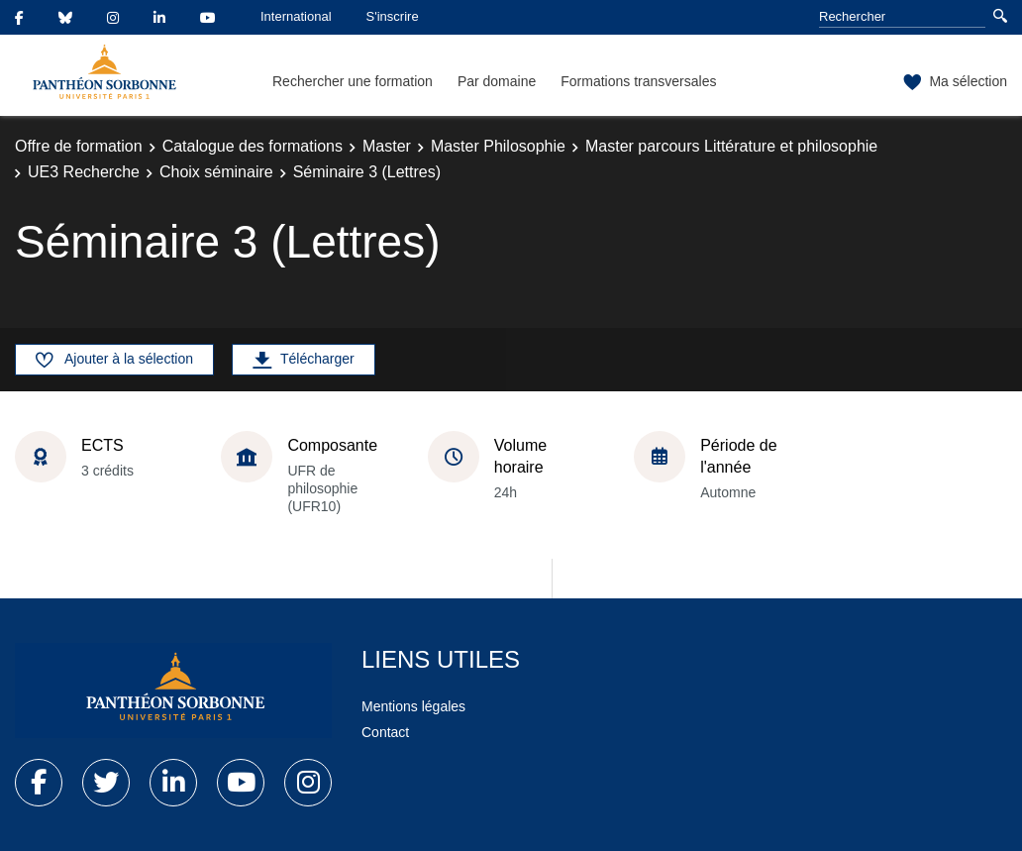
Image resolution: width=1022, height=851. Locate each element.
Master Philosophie (498, 146)
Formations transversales (638, 81)
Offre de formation (79, 146)
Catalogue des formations (252, 146)
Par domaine (497, 81)
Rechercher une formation (352, 81)
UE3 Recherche (84, 171)
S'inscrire (392, 16)
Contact (385, 732)
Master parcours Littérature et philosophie (731, 146)
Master (386, 146)
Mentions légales (413, 706)
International (296, 16)
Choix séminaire (216, 171)
